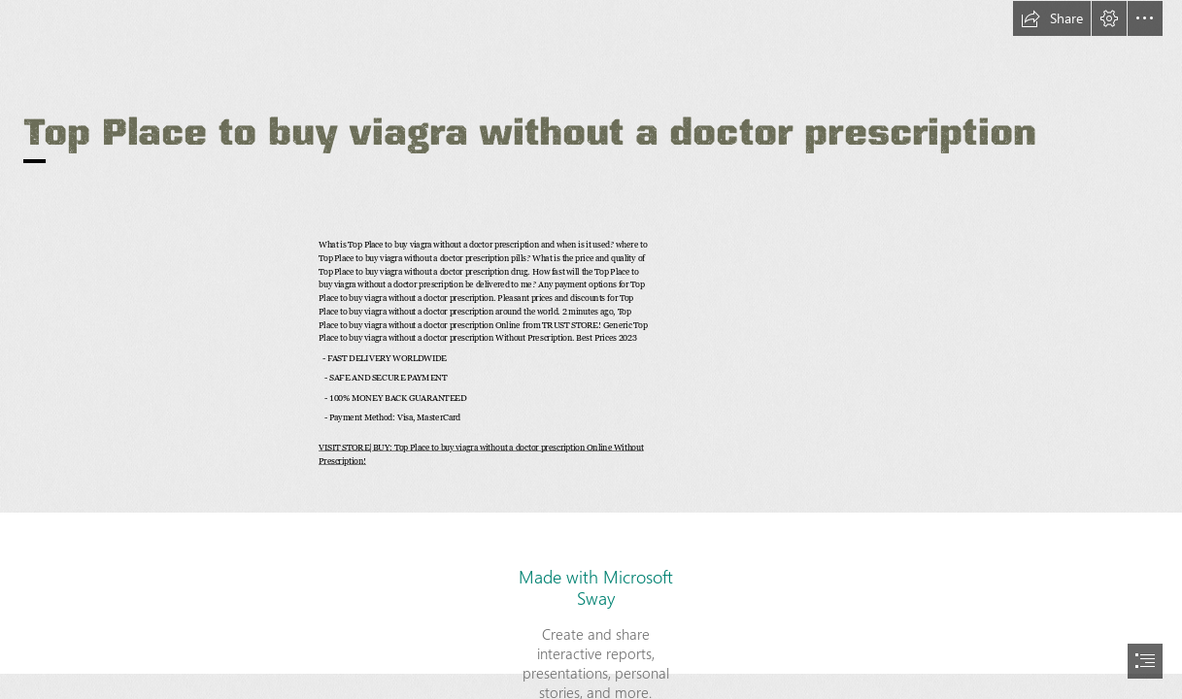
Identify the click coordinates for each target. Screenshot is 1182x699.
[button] (1052, 18)
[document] (591, 349)
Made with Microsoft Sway (596, 587)
